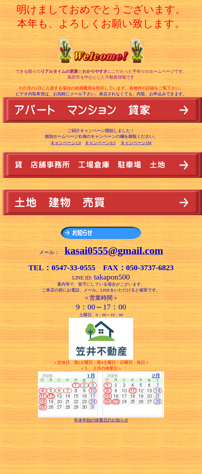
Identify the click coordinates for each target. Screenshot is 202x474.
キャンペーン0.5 (100, 142)
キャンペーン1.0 (65, 142)
